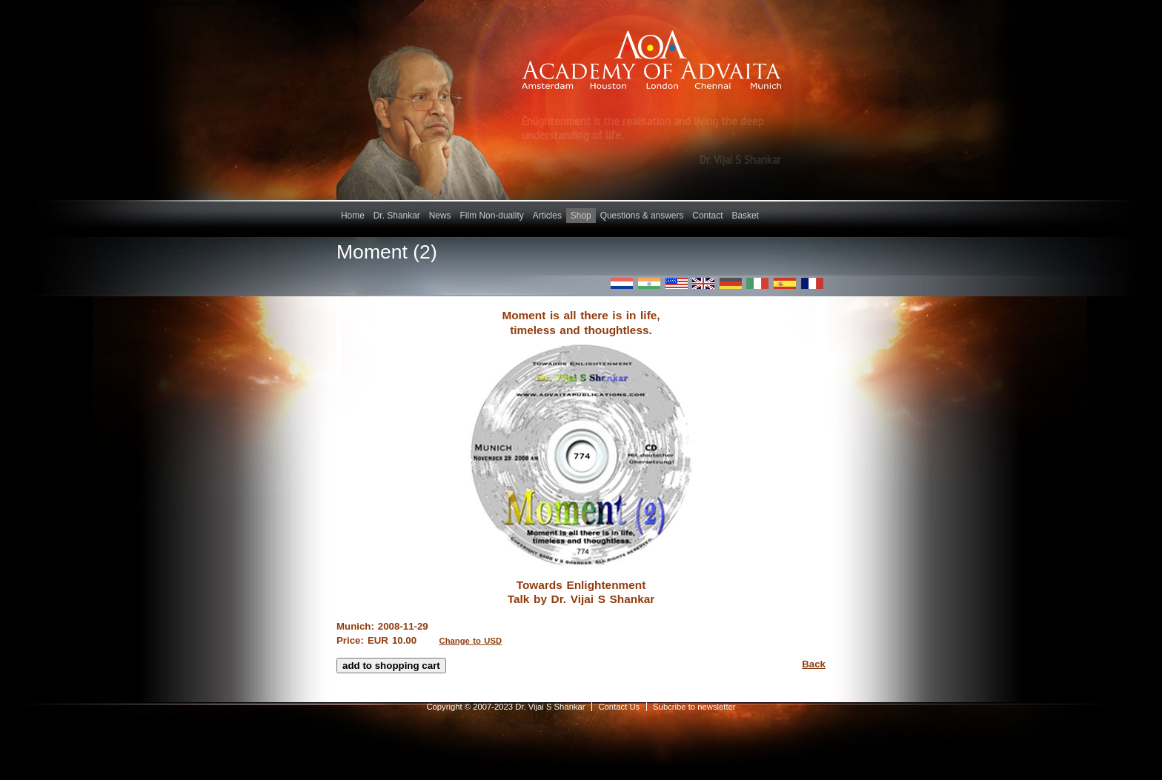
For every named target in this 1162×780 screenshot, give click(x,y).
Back (814, 664)
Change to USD (470, 640)
